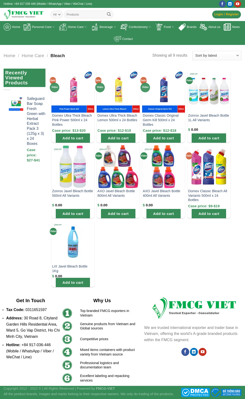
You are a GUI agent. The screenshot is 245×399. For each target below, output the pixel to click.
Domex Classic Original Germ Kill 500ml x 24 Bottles (161, 120)
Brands (187, 27)
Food (164, 27)
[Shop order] (216, 55)
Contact (123, 39)
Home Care (73, 27)
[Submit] (109, 15)
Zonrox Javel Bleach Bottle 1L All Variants (208, 118)
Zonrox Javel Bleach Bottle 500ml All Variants (72, 193)
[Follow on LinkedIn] (230, 4)
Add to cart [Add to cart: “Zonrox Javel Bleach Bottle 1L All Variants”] (209, 138)
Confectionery (135, 27)
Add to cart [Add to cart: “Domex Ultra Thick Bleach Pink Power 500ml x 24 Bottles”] (72, 138)
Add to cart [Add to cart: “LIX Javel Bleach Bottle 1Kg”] (72, 282)
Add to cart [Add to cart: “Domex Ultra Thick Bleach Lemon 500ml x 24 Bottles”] (118, 138)
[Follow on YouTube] (237, 4)
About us (210, 27)
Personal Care (39, 27)
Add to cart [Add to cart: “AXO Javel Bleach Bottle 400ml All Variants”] (163, 214)
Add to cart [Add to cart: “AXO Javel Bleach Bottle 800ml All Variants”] (118, 214)
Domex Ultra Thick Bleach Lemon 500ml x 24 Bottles (117, 118)
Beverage (103, 27)
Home (12, 27)
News (232, 27)
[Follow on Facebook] (222, 4)
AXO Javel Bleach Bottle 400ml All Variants (161, 193)
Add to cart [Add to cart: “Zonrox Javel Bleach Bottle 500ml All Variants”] (72, 214)
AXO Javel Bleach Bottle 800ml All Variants (116, 193)
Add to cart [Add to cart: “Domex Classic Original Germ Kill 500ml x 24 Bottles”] (163, 138)
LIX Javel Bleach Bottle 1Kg (70, 268)
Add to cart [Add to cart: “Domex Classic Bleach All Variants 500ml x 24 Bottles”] (209, 214)
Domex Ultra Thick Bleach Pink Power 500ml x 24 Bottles (72, 120)
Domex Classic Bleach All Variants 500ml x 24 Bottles (207, 195)
